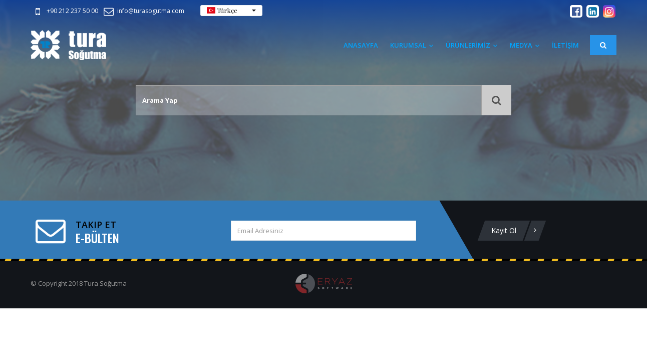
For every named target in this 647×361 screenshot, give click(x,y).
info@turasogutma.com (143, 11)
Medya (525, 45)
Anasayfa (361, 45)
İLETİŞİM (565, 45)
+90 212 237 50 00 (65, 11)
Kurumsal (412, 45)
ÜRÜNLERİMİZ (472, 45)
